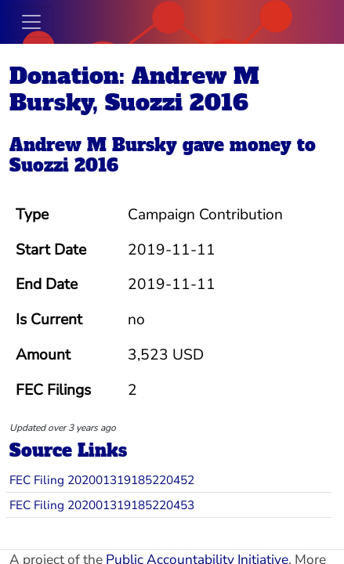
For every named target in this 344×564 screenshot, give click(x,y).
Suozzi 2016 (63, 165)
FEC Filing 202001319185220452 (101, 480)
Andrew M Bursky (93, 145)
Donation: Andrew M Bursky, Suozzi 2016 (134, 89)
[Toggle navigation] (31, 22)
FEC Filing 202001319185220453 (101, 505)
